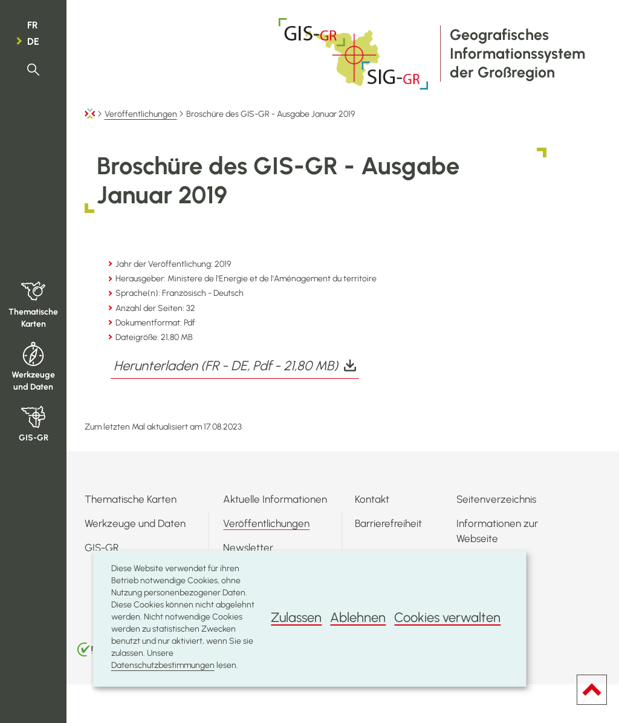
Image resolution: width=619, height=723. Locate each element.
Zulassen (296, 617)
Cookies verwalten (447, 617)
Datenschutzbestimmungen (163, 665)
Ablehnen (358, 617)
